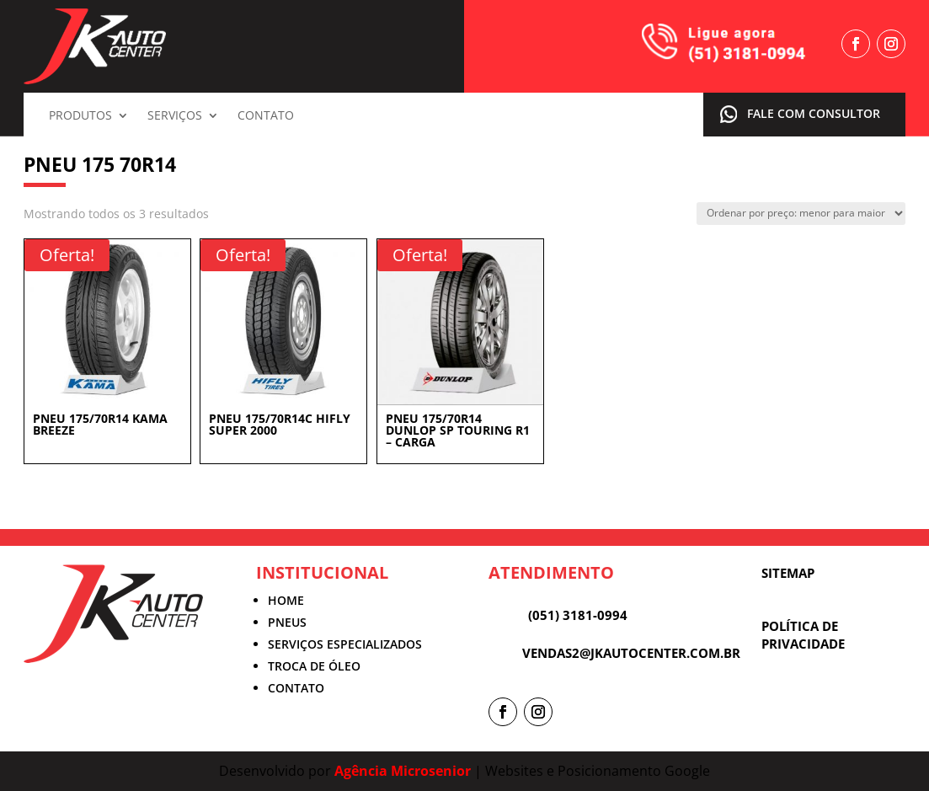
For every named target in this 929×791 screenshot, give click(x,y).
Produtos (80, 116)
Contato (266, 116)
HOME (286, 600)
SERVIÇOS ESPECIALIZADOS (345, 644)
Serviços (174, 116)
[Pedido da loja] (801, 213)
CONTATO (296, 688)
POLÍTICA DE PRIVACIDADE (803, 634)
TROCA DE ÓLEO (314, 666)
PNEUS (287, 622)
